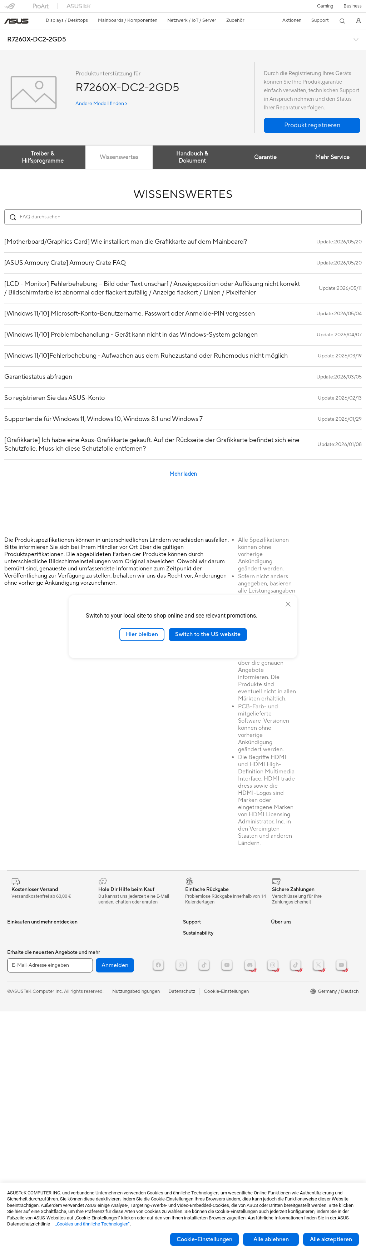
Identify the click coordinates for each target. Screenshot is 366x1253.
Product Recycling (202, 1035)
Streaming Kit (108, 1008)
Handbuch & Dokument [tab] (192, 157)
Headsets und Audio (115, 998)
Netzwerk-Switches (114, 954)
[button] (325, 6)
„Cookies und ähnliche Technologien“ (92, 1224)
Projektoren (19, 954)
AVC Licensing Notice (294, 976)
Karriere (191, 1121)
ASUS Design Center (293, 965)
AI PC (277, 986)
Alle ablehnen (271, 1239)
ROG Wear (282, 954)
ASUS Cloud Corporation (210, 1142)
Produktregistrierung (205, 976)
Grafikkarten (20, 987)
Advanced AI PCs (289, 997)
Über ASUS (195, 1056)
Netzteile (16, 1019)
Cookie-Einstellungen (204, 1239)
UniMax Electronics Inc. (208, 1153)
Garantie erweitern (202, 1003)
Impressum (194, 1110)
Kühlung (16, 1008)
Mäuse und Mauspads (116, 987)
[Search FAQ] (183, 216)
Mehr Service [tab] (332, 157)
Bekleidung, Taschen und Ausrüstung (132, 1019)
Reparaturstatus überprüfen (212, 943)
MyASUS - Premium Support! (214, 1024)
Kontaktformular (200, 933)
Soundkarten (20, 1030)
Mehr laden (183, 474)
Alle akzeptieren (331, 1239)
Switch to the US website (208, 634)
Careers (191, 1174)
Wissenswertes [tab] (119, 157)
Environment (284, 1051)
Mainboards (20, 976)
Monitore (17, 944)
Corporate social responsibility (215, 1164)
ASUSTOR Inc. (198, 1131)
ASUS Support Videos (206, 1013)
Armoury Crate (287, 1008)
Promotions (283, 943)
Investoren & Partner (204, 1099)
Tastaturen (105, 976)
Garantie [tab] (265, 157)
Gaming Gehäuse (25, 998)
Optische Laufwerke (28, 1041)
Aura (276, 1018)
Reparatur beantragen (206, 954)
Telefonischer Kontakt (206, 965)
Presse (190, 1088)
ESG (275, 1040)
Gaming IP (104, 1041)
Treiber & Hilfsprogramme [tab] (43, 157)
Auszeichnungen (200, 1078)
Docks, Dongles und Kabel (121, 1030)
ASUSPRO (282, 933)
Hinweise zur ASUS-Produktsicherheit (204, 989)
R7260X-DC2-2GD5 (36, 40)
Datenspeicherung (113, 933)
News (189, 1067)
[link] (16, 21)
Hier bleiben (142, 634)
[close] (288, 604)
